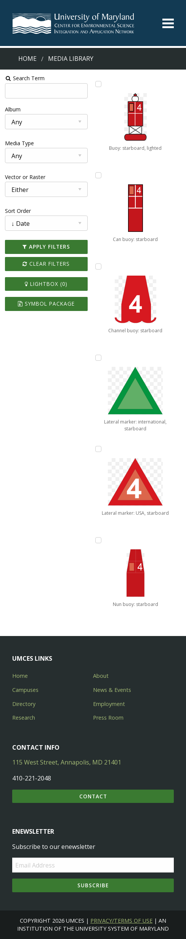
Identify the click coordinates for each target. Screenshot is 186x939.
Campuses (25, 689)
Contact (93, 796)
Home (27, 58)
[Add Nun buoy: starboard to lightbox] (98, 540)
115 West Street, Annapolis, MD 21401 (66, 762)
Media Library (70, 58)
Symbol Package (46, 303)
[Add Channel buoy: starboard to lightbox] (98, 266)
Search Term (25, 78)
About (101, 675)
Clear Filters (46, 263)
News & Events (112, 689)
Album (13, 109)
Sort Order (18, 210)
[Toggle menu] (168, 23)
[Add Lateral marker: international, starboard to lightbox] (98, 358)
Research (23, 717)
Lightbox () (46, 283)
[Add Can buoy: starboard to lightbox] (98, 175)
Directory (23, 703)
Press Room (108, 717)
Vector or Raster (25, 177)
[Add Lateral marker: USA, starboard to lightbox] (98, 449)
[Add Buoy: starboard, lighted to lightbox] (98, 84)
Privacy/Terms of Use (121, 920)
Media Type (19, 143)
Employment (109, 703)
